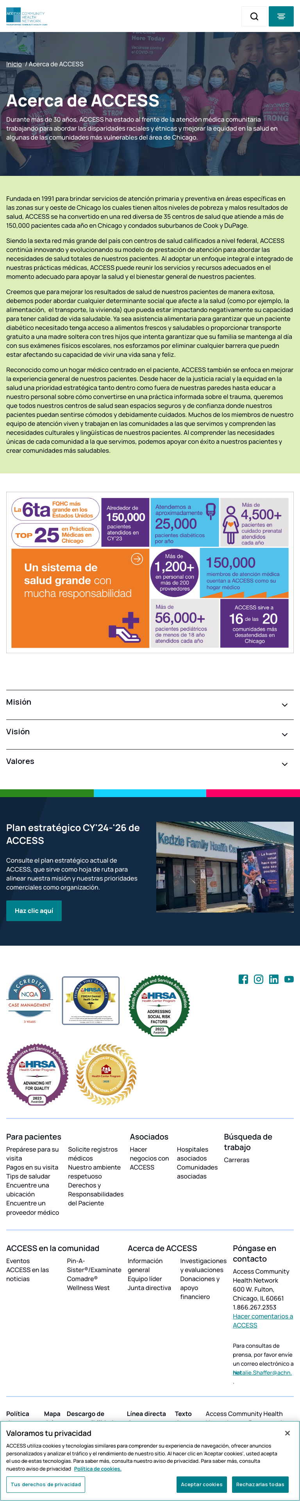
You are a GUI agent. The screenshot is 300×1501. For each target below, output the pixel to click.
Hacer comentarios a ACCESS (263, 1320)
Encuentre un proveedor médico (32, 1207)
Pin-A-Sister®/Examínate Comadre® (94, 1269)
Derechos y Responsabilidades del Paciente (95, 1194)
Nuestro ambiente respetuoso (94, 1171)
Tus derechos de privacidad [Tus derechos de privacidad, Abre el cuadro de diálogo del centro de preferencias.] (46, 1484)
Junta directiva (149, 1287)
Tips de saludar (28, 1176)
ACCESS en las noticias (27, 1274)
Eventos (18, 1260)
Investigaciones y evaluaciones (203, 1265)
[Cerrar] (287, 1433)
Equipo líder (145, 1278)
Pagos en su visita (32, 1167)
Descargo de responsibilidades (94, 1418)
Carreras (237, 1159)
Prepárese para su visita (32, 1154)
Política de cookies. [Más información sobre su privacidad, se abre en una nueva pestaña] (98, 1468)
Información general (145, 1265)
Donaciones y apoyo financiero (200, 1287)
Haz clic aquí (34, 910)
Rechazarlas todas (260, 1484)
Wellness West (88, 1287)
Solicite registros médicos (93, 1154)
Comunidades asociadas (197, 1171)
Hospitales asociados (192, 1154)
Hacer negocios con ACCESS (149, 1158)
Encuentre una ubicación (27, 1189)
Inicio (14, 64)
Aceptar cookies (202, 1484)
